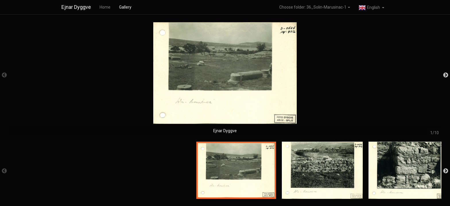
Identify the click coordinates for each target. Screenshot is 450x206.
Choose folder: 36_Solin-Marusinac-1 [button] (314, 7)
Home (105, 7)
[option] (225, 78)
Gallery (125, 7)
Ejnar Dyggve (76, 7)
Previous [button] (4, 75)
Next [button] (446, 75)
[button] (371, 7)
